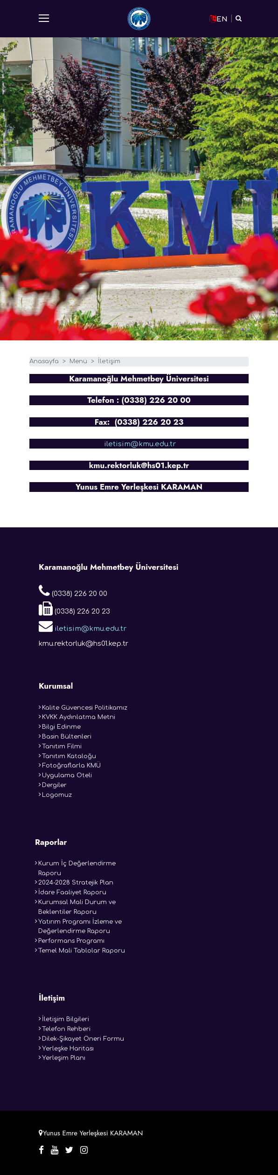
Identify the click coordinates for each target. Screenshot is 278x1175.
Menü (78, 361)
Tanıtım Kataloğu (69, 756)
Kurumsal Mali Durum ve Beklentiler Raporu (77, 907)
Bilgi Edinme (61, 727)
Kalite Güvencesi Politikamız (84, 708)
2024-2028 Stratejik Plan (75, 882)
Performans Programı (71, 941)
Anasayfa (44, 361)
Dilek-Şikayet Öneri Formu (83, 1039)
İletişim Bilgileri (65, 1019)
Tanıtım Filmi (62, 746)
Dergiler (54, 785)
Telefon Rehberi (66, 1029)
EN (218, 18)
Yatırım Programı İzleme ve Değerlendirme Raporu (80, 927)
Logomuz (57, 795)
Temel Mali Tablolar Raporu (81, 950)
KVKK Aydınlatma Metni (78, 717)
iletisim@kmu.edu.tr (139, 444)
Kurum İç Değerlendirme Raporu (77, 868)
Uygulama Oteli (67, 775)
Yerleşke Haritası (68, 1048)
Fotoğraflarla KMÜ (71, 765)
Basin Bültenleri (66, 736)
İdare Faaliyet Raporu (72, 892)
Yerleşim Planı (63, 1058)
